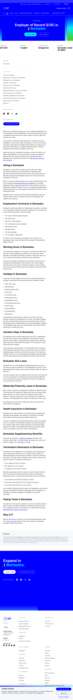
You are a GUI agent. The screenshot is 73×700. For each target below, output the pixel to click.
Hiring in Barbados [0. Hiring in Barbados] (9, 76)
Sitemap (47, 666)
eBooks (47, 684)
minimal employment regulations (25, 184)
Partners (47, 664)
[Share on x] (12, 114)
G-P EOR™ (47, 622)
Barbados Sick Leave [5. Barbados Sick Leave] (9, 89)
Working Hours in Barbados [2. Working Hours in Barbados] (11, 81)
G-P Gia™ (47, 627)
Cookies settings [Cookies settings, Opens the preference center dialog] (64, 697)
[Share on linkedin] (4, 114)
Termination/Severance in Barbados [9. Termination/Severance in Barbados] (14, 99)
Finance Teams (23, 664)
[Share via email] (16, 114)
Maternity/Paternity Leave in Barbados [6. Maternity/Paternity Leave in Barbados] (15, 91)
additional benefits (26, 439)
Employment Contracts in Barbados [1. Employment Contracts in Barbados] (14, 78)
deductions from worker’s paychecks (15, 511)
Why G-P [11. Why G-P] (6, 104)
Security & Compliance (25, 642)
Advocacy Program (50, 659)
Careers (47, 654)
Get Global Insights (24, 629)
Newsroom (47, 661)
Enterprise (21, 681)
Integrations (22, 637)
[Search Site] (57, 4)
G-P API (21, 639)
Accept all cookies (63, 689)
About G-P (47, 651)
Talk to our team (11, 522)
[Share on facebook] (8, 114)
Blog (46, 676)
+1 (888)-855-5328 (8, 634)
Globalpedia (22, 651)
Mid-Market (22, 678)
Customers (48, 656)
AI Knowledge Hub (49, 674)
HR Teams (21, 659)
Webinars (47, 681)
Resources (47, 679)
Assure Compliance (24, 624)
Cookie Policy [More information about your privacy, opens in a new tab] (40, 693)
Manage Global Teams (24, 627)
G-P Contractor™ (49, 624)
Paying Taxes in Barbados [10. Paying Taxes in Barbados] (11, 101)
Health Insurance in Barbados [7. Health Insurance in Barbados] (12, 94)
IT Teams (21, 666)
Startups (21, 676)
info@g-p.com (6, 635)
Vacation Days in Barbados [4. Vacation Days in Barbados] (11, 86)
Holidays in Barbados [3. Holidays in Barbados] (9, 84)
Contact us (6, 641)
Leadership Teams (23, 669)
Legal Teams (22, 661)
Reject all (63, 693)
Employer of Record (24, 622)
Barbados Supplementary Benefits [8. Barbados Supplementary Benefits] (14, 96)
